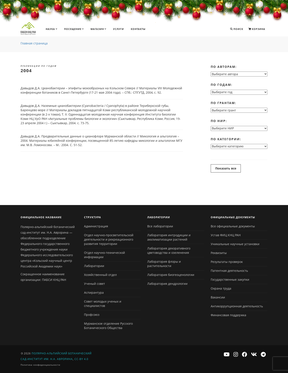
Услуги (118, 29)
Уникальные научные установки (235, 244)
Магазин (98, 29)
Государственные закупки (230, 279)
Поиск (236, 29)
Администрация (96, 226)
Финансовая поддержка (228, 315)
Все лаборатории (160, 226)
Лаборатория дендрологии (167, 284)
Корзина (256, 29)
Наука (51, 29)
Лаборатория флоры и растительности (164, 263)
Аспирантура (94, 292)
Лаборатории (94, 266)
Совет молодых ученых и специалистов (102, 303)
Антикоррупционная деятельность (237, 306)
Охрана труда (221, 288)
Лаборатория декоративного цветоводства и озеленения (168, 250)
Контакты (138, 29)
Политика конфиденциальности (40, 364)
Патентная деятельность (229, 271)
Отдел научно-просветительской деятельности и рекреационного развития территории (108, 239)
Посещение (74, 29)
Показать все (225, 168)
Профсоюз (91, 315)
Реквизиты (219, 253)
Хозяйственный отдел (100, 275)
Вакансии (218, 297)
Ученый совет (94, 284)
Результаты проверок (227, 262)
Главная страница (34, 43)
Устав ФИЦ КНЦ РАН (226, 235)
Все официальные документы (233, 226)
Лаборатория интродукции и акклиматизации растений (169, 237)
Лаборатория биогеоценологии (170, 275)
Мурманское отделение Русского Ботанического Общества (108, 325)
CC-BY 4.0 (81, 359)
